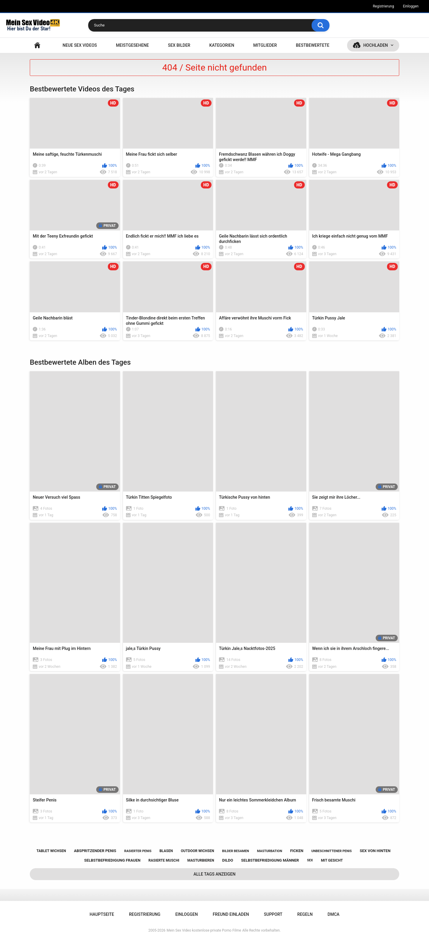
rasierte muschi (163, 860)
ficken (296, 851)
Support (273, 914)
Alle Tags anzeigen (215, 874)
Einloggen (411, 6)
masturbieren (200, 860)
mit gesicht (332, 860)
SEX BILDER (179, 45)
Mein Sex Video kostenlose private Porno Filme (204, 930)
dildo (227, 860)
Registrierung (383, 6)
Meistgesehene (132, 45)
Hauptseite (37, 45)
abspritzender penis (95, 851)
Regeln (305, 914)
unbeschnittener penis (331, 851)
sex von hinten (375, 851)
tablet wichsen (51, 851)
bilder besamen (235, 851)
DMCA (334, 914)
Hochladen (375, 45)
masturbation (269, 851)
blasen (166, 851)
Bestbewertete (312, 45)
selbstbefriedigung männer (270, 860)
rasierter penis (137, 851)
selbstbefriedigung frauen (112, 860)
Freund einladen (231, 914)
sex (310, 860)
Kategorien (221, 45)
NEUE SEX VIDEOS (80, 45)
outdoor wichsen (197, 851)
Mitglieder (265, 45)
